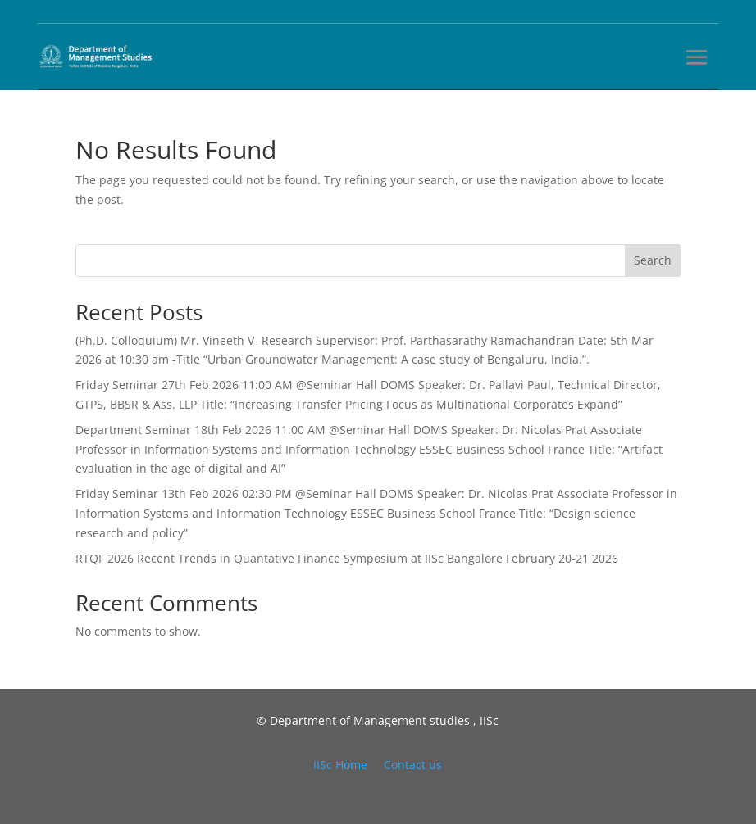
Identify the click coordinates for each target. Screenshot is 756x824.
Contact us (413, 764)
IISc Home (340, 764)
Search (653, 260)
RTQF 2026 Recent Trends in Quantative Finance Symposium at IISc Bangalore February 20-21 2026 (346, 558)
